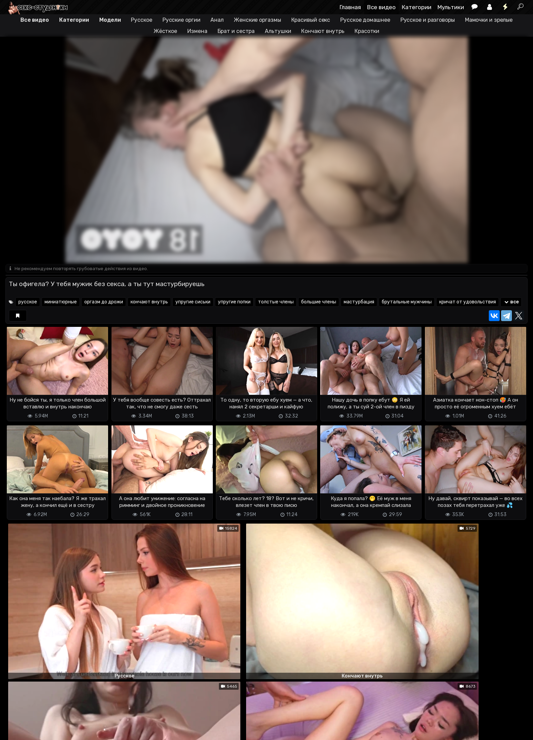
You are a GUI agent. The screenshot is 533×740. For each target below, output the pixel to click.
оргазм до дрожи (103, 302)
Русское (141, 20)
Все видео (381, 7)
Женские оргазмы (257, 20)
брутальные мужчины (407, 302)
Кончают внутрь (322, 31)
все (511, 302)
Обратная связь (76, 730)
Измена (197, 31)
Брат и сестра (236, 31)
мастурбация (359, 302)
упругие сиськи (192, 302)
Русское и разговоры (427, 20)
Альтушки (278, 31)
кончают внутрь (149, 302)
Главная (350, 7)
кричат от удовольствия (467, 302)
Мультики (450, 7)
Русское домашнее (365, 20)
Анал (217, 20)
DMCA (16, 730)
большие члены (318, 302)
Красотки (367, 31)
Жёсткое (165, 31)
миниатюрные (61, 302)
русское (27, 302)
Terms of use (40, 730)
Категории (416, 7)
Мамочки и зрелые (489, 20)
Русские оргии (181, 20)
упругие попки (234, 302)
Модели (110, 20)
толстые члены (276, 302)
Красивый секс (310, 20)
